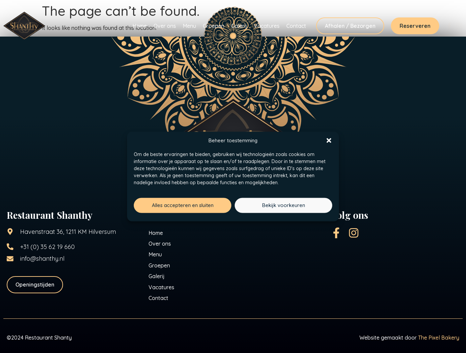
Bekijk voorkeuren (283, 205)
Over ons (165, 25)
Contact (296, 25)
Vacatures (267, 25)
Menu (189, 25)
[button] (329, 140)
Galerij (239, 25)
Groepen (213, 25)
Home (139, 25)
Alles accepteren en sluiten (183, 205)
